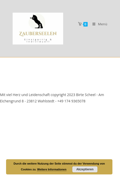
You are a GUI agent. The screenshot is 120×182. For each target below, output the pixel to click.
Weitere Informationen (51, 169)
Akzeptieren (84, 169)
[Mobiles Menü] (98, 24)
